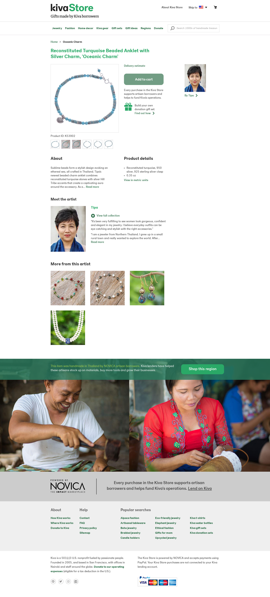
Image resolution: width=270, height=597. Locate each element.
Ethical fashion (164, 528)
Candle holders (130, 538)
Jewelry (57, 28)
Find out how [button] (145, 113)
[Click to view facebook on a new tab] (76, 581)
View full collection (105, 216)
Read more (92, 187)
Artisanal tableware (133, 523)
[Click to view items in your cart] (215, 8)
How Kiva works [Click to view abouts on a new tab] (60, 518)
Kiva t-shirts (197, 518)
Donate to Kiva (60, 528)
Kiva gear (102, 28)
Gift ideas (131, 28)
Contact (85, 518)
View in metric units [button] (136, 180)
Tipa (94, 207)
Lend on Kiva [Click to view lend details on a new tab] (200, 489)
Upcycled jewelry (165, 538)
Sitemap (85, 533)
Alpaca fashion (130, 518)
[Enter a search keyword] (193, 28)
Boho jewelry (129, 528)
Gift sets (117, 28)
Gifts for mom (164, 533)
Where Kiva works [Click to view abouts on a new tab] (62, 523)
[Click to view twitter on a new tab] (62, 581)
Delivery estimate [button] (134, 66)
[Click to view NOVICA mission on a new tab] (68, 486)
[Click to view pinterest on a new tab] (54, 581)
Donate (158, 28)
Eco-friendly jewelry (167, 518)
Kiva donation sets (201, 533)
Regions (146, 28)
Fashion (70, 28)
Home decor (85, 28)
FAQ (82, 523)
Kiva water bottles (201, 523)
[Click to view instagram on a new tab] (69, 581)
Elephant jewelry (165, 523)
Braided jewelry (130, 533)
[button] (172, 29)
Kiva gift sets (198, 528)
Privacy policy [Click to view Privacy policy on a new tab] (88, 528)
